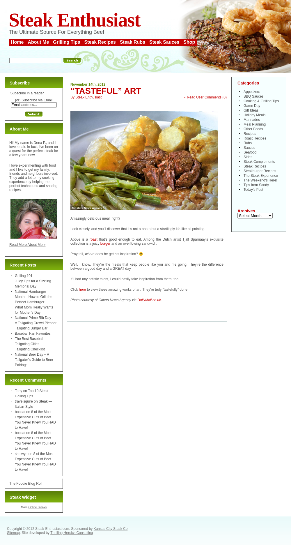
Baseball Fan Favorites (33, 333)
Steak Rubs (132, 42)
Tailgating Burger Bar (31, 328)
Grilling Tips (66, 42)
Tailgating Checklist (30, 349)
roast (93, 239)
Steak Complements (259, 162)
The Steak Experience (261, 176)
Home (17, 42)
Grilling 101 (24, 276)
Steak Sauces (164, 42)
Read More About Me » (27, 245)
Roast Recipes (255, 138)
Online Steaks (37, 507)
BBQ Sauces (254, 96)
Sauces (249, 148)
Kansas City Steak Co (111, 529)
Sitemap (13, 533)
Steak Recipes (100, 42)
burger (105, 243)
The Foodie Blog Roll (25, 483)
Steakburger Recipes (260, 171)
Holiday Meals (254, 115)
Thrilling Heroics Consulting (71, 533)
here (82, 290)
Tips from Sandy (256, 185)
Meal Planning (255, 124)
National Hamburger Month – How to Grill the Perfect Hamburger (33, 297)
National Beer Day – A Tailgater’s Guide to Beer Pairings (34, 359)
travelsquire (24, 401)
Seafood (250, 152)
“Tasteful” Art (105, 91)
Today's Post (253, 190)
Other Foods (253, 129)
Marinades (252, 120)
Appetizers (252, 92)
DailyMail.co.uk (149, 300)
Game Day (252, 106)
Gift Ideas (251, 110)
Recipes (250, 134)
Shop (189, 42)
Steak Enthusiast (74, 20)
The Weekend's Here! (260, 180)
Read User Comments (204, 97)
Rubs (248, 143)
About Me (38, 42)
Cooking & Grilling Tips (261, 101)
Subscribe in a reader (27, 93)
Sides (248, 157)
